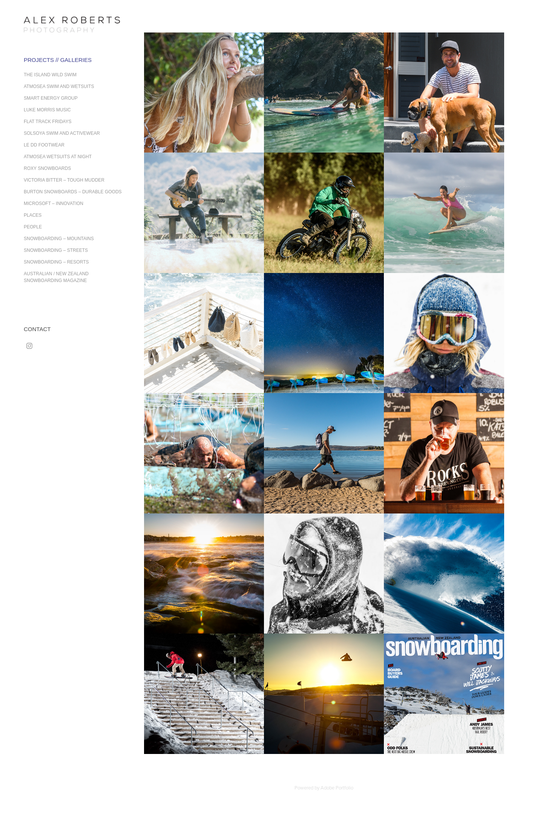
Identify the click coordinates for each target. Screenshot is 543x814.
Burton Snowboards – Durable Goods (73, 191)
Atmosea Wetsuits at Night (58, 156)
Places (32, 215)
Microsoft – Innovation (53, 203)
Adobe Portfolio (337, 787)
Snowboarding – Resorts (56, 262)
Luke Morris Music (47, 110)
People (33, 227)
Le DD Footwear (44, 145)
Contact (37, 329)
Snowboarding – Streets (56, 250)
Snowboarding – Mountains (59, 238)
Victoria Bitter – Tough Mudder (64, 180)
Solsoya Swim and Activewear (62, 133)
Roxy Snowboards (47, 168)
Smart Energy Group (51, 98)
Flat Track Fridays (47, 121)
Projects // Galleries (58, 60)
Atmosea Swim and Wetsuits (59, 86)
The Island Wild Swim (50, 74)
